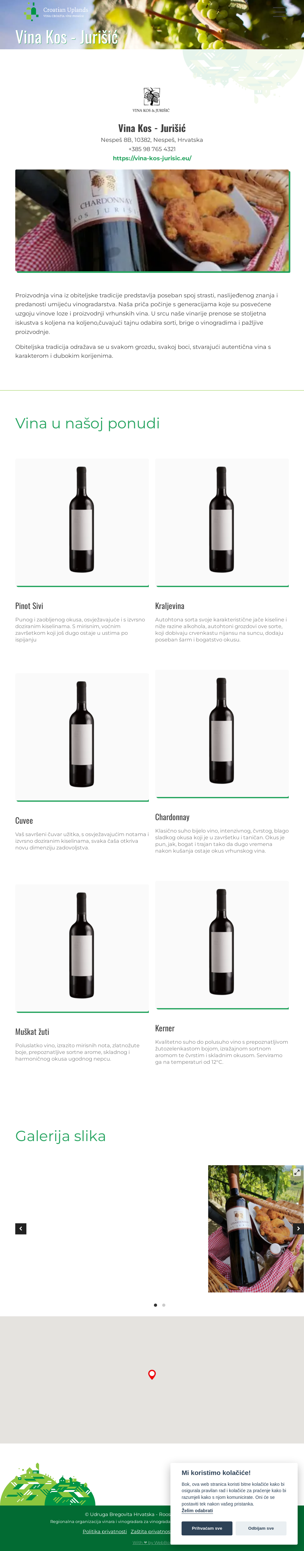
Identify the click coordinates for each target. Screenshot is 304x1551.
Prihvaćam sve (207, 1528)
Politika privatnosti (105, 1531)
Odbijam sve (261, 1528)
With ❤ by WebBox (152, 1542)
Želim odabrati (197, 1510)
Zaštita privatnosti (152, 1531)
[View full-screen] (297, 1172)
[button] (280, 11)
